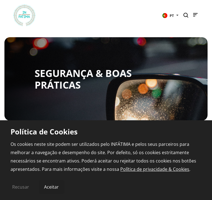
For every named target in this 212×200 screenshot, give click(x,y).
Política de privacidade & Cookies (154, 169)
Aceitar (51, 187)
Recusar (20, 187)
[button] (170, 15)
